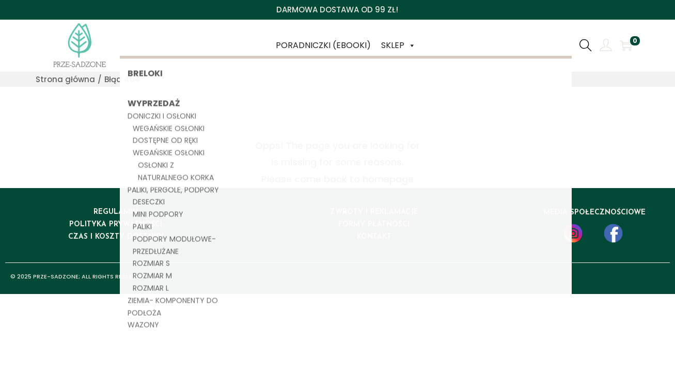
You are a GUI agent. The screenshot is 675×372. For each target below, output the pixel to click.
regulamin (115, 212)
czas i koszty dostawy (116, 237)
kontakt (374, 237)
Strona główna (65, 79)
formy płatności (374, 224)
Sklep (398, 45)
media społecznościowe (594, 212)
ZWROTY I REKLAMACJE (374, 212)
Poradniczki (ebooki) (323, 45)
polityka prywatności (115, 224)
